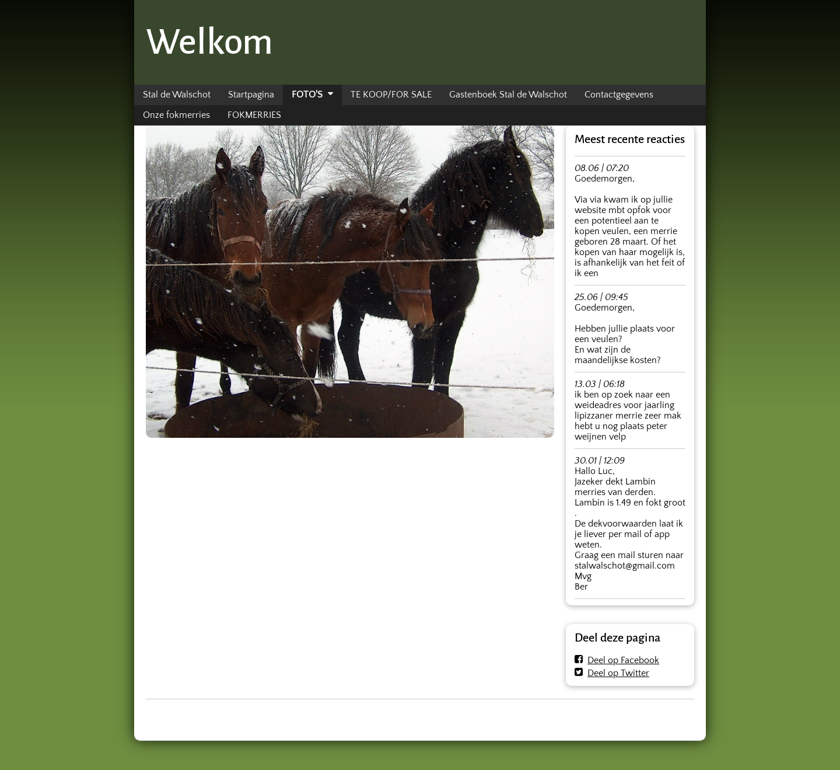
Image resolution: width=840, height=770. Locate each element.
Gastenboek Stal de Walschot (508, 94)
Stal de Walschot (177, 94)
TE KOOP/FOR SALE (391, 94)
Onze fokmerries (176, 115)
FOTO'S (307, 94)
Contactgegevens (618, 94)
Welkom (209, 42)
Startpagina (251, 94)
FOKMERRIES (254, 115)
